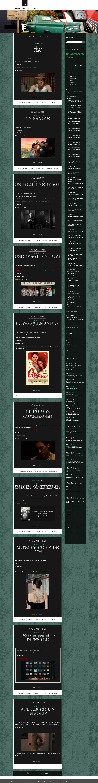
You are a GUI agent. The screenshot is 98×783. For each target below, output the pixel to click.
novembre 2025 (70, 525)
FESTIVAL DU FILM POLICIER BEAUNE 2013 (74, 173)
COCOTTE (68, 419)
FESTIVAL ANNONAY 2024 (74, 156)
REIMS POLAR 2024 (72, 269)
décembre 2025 (69, 524)
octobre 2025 (69, 527)
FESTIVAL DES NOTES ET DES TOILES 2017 (75, 162)
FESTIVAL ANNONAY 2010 (74, 125)
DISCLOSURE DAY (70, 401)
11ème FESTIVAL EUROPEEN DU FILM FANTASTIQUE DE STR (75, 104)
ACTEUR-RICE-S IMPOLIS (37, 711)
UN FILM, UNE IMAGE (37, 184)
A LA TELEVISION (72, 273)
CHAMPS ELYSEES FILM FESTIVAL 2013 (76, 115)
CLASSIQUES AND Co (37, 323)
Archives (25, 8)
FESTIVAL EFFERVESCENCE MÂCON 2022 (74, 228)
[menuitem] (17, 8)
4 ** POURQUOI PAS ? (72, 84)
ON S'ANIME (37, 118)
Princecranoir (69, 461)
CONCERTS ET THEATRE (74, 280)
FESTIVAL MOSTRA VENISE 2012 (75, 235)
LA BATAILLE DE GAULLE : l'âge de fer (75, 413)
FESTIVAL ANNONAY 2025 (74, 159)
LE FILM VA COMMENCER (37, 414)
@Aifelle (68, 476)
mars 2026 (68, 518)
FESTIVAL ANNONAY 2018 (74, 144)
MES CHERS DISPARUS (73, 293)
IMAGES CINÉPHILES (37, 487)
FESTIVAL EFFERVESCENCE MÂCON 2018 (74, 225)
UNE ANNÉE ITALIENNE (71, 388)
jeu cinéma (49, 168)
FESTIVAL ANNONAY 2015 (74, 137)
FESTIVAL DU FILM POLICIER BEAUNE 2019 (74, 180)
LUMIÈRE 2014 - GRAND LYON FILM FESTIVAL (75, 266)
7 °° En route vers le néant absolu (74, 91)
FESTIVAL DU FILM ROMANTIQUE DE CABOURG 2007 (76, 199)
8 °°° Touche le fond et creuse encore (75, 93)
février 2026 (69, 520)
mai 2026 (68, 514)
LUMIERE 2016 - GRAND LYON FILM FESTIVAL (75, 255)
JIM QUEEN (68, 381)
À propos (35, 8)
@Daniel (68, 491)
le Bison (67, 468)
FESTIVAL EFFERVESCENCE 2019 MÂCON (75, 213)
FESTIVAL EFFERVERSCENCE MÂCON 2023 (75, 210)
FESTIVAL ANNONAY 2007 (74, 118)
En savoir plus (68, 781)
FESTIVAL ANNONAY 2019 (74, 147)
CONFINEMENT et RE (72, 94)
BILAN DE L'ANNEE (72, 275)
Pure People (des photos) (71, 317)
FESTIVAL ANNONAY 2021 (74, 151)
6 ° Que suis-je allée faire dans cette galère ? (74, 88)
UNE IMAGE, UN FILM (37, 256)
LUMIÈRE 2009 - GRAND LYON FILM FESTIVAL (75, 259)
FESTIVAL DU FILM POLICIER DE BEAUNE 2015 (75, 188)
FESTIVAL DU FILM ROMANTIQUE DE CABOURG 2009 (76, 202)
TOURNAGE (71, 299)
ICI (48, 201)
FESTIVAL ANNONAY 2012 (74, 130)
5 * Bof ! (68, 86)
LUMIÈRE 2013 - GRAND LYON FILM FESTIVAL (75, 262)
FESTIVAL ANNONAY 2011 (74, 128)
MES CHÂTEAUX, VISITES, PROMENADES (74, 297)
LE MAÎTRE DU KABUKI (76, 468)
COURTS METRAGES (71, 96)
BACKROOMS (69, 369)
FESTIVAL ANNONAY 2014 (74, 135)
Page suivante (44, 773)
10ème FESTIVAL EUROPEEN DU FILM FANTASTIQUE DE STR (75, 101)
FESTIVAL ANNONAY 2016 (74, 140)
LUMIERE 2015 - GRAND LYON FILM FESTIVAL (75, 251)
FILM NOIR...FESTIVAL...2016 (74, 248)
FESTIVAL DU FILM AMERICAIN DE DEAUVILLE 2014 (76, 165)
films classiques (57, 396)
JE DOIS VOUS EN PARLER (73, 271)
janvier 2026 (69, 522)
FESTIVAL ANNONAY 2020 (74, 149)
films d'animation (57, 168)
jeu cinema (54, 102)
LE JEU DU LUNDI (28, 102)
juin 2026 (68, 512)
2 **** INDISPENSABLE (72, 80)
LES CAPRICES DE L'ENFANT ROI (74, 375)
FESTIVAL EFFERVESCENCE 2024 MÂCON (75, 217)
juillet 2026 (68, 510)
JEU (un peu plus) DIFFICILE (38, 637)
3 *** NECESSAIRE (71, 82)
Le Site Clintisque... (70, 315)
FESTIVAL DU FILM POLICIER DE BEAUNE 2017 (75, 195)
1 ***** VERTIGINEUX (72, 78)
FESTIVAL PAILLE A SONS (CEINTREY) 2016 (74, 240)
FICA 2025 (70, 246)
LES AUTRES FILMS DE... (73, 291)
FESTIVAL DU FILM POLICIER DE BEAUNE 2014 (75, 184)
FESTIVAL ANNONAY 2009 (74, 123)
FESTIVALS (69, 98)
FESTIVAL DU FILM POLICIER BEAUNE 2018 (74, 176)
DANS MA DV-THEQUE (73, 283)
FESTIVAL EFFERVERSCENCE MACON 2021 (75, 206)
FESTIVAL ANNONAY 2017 (74, 142)
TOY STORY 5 (69, 394)
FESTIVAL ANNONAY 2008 (74, 121)
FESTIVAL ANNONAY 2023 (74, 154)
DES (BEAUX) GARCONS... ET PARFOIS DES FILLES (74, 286)
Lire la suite (37, 97)
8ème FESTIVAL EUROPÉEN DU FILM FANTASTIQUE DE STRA (75, 108)
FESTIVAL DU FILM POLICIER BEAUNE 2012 (74, 169)
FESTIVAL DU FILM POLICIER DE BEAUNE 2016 (75, 191)
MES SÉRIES (69, 304)
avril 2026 (68, 516)
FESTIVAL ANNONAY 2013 (74, 133)
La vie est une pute (71, 302)
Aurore (67, 431)
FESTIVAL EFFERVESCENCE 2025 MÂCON (75, 221)
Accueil (17, 8)
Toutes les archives (71, 530)
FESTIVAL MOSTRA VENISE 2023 (75, 237)
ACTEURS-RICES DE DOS (37, 549)
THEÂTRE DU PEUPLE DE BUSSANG (75, 306)
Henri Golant (69, 346)
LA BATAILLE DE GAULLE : (72, 363)
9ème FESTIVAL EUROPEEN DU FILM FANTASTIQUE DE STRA (75, 112)
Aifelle (67, 483)
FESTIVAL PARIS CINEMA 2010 (75, 243)
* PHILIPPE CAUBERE (72, 76)
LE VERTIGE (68, 407)
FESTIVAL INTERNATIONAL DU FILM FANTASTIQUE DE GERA (75, 232)
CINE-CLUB (70, 278)
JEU (38, 50)
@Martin (68, 498)
